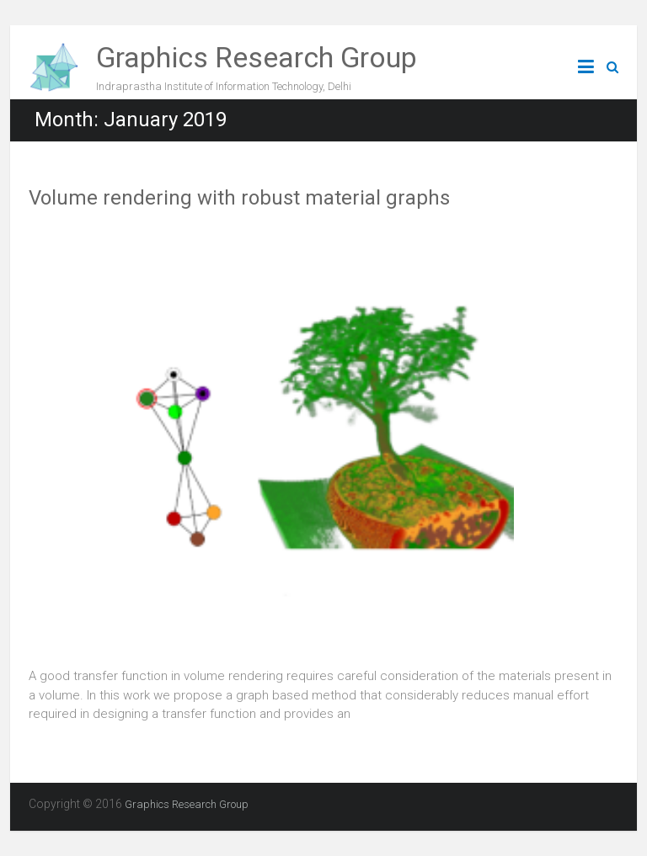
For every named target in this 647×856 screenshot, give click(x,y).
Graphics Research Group (256, 57)
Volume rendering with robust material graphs (239, 198)
